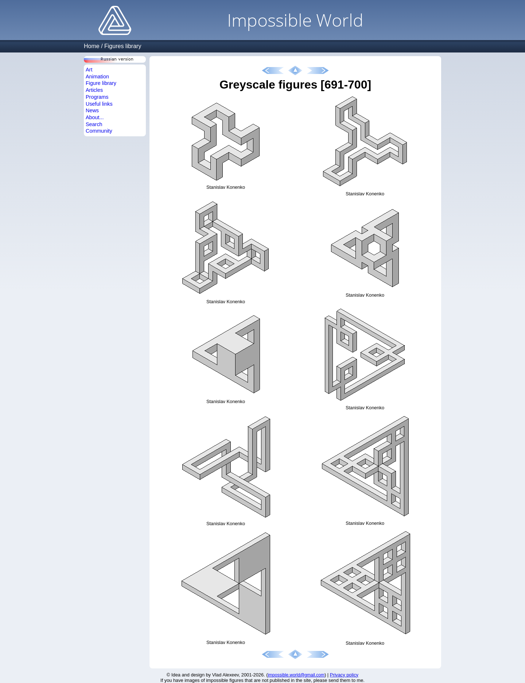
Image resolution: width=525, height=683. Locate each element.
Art (89, 70)
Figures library (122, 46)
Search (94, 124)
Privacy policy (344, 675)
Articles (94, 90)
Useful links (99, 104)
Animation (97, 76)
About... (95, 117)
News (92, 110)
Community (99, 131)
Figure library (101, 83)
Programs (97, 97)
